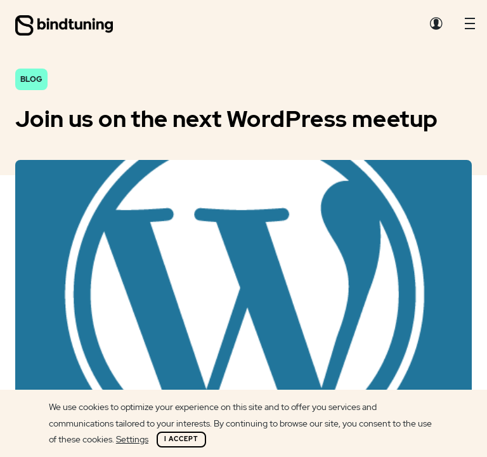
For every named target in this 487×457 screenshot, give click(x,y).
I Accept (181, 439)
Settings (132, 439)
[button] (469, 26)
